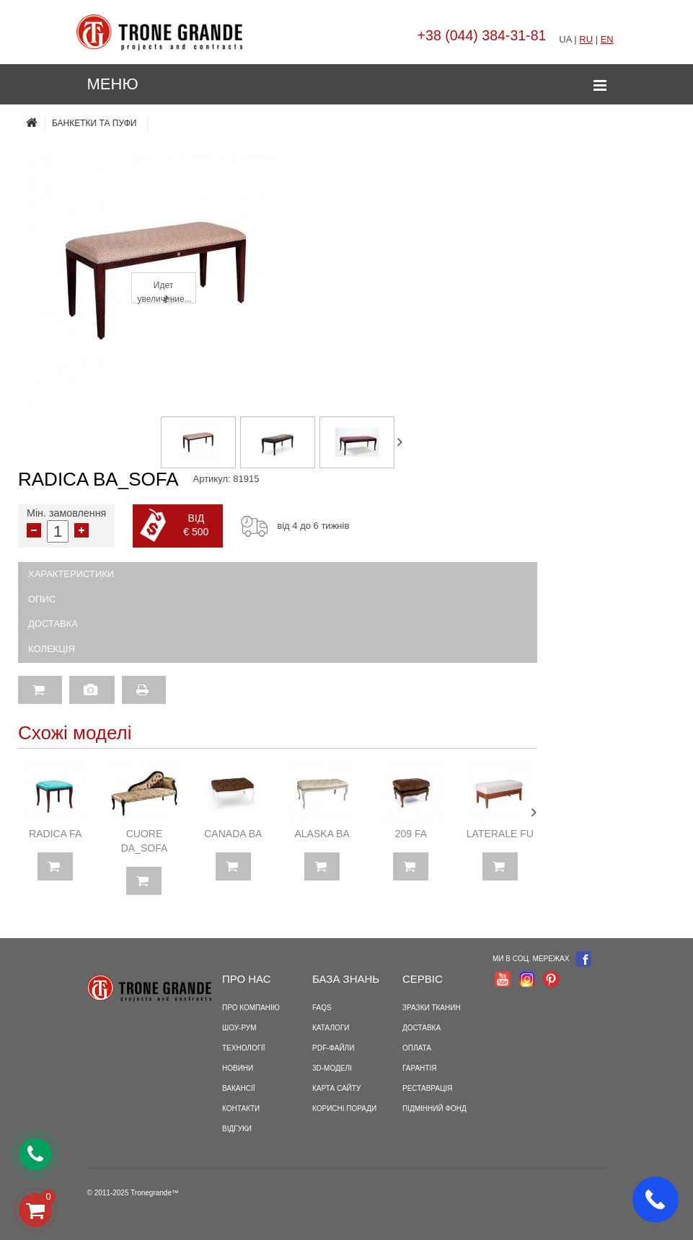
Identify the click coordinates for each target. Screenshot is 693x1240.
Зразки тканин (431, 1008)
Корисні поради (344, 1108)
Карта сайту (336, 1088)
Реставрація (427, 1088)
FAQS (322, 1008)
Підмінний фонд (434, 1108)
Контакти (241, 1108)
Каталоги (330, 1028)
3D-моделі (332, 1068)
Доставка (53, 623)
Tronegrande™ (155, 1193)
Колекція (51, 648)
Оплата (416, 1048)
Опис (42, 599)
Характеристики (71, 573)
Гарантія (419, 1068)
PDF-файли (333, 1048)
